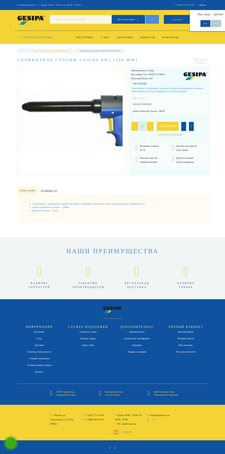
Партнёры (137, 345)
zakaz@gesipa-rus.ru (160, 415)
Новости (148, 37)
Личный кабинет (185, 332)
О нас (105, 37)
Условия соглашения (39, 358)
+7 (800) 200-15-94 (94, 419)
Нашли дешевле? (142, 104)
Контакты (170, 37)
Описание (28, 190)
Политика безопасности (39, 352)
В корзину (167, 126)
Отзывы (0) (49, 190)
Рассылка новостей (185, 352)
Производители (137, 332)
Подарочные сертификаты (137, 338)
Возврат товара (88, 338)
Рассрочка (85, 37)
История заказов (186, 338)
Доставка (125, 37)
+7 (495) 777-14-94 (94, 415)
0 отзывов (200, 62)
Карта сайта (88, 345)
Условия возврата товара (39, 365)
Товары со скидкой (137, 352)
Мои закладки (186, 345)
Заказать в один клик (170, 134)
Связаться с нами (88, 332)
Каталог (39, 372)
